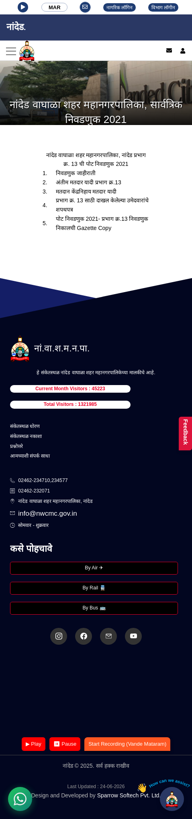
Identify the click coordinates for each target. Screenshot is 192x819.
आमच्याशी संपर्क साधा (30, 456)
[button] (23, 7)
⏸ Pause (64, 744)
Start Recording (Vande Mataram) (127, 744)
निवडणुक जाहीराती (76, 173)
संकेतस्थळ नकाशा (26, 436)
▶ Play (33, 744)
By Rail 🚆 (93, 588)
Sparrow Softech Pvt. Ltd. (129, 795)
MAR (55, 7)
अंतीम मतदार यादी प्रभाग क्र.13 (88, 182)
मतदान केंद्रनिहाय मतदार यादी (86, 191)
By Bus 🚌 (93, 608)
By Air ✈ (94, 568)
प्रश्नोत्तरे (16, 446)
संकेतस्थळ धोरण (25, 426)
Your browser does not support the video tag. (96, 692)
